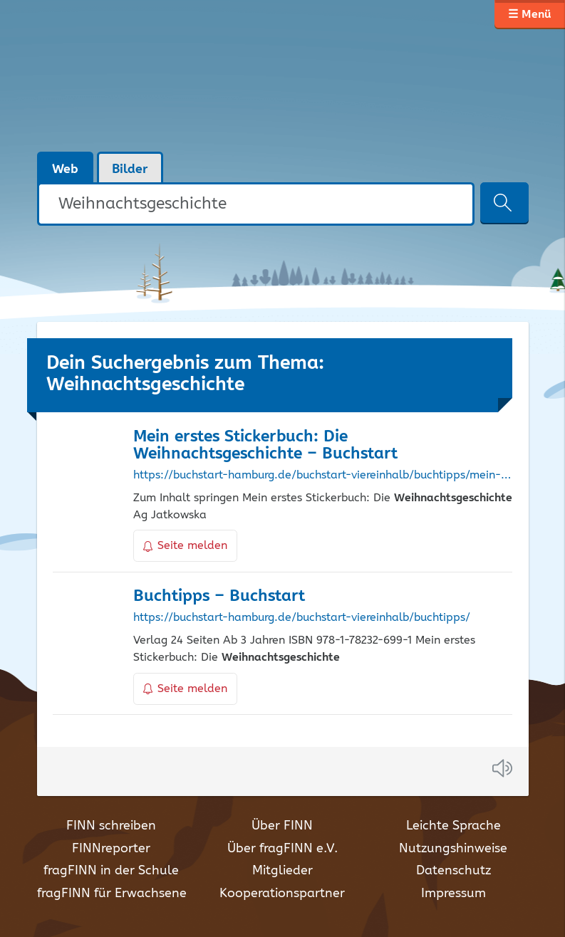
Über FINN (282, 826)
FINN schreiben (111, 826)
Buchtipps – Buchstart (219, 596)
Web (65, 169)
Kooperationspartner (282, 894)
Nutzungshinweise (453, 849)
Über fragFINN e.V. (282, 849)
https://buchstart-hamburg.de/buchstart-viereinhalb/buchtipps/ (301, 618)
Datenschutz (453, 871)
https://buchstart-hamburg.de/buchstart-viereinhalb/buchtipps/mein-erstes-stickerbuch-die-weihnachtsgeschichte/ (322, 475)
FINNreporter (111, 849)
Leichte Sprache (453, 826)
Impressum (453, 894)
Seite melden (185, 546)
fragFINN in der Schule (111, 871)
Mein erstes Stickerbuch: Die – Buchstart (265, 445)
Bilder (130, 169)
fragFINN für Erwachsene (112, 894)
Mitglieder (282, 871)
